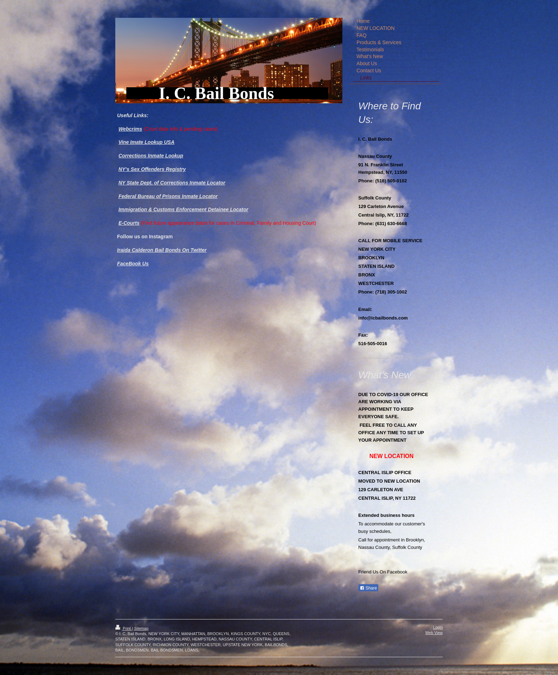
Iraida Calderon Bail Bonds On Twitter (162, 250)
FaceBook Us (133, 263)
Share (368, 588)
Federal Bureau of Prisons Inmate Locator (168, 196)
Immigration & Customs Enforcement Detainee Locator (183, 209)
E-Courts (129, 223)
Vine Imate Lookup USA (146, 142)
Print (123, 628)
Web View (434, 632)
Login (438, 627)
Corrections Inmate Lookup (151, 156)
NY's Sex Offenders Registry (152, 169)
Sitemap (141, 628)
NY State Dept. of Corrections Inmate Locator (172, 183)
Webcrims (130, 129)
